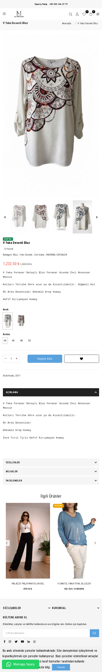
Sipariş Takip (41, 4)
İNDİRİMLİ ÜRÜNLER (56, 254)
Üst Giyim (39, 254)
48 (21, 340)
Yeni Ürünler (26, 254)
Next (95, 543)
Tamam (61, 667)
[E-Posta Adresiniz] (46, 633)
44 (5, 340)
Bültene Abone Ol (15, 617)
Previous (7, 543)
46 (13, 340)
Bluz (15, 254)
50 (29, 340)
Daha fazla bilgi (40, 667)
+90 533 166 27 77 (58, 4)
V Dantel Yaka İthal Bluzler (74, 583)
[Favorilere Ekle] (81, 359)
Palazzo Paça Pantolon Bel (28, 583)
